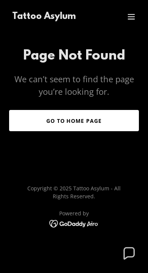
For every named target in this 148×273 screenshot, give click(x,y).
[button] (131, 16)
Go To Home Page (74, 120)
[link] (44, 17)
